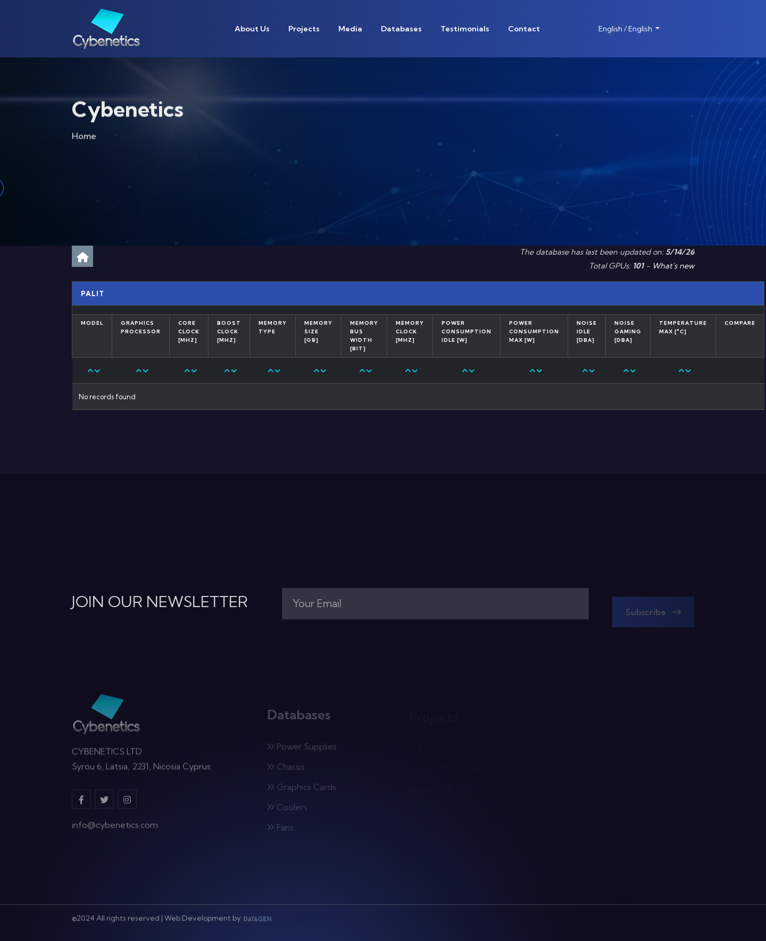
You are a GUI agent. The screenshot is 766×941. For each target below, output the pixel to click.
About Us (252, 28)
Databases (401, 28)
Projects (304, 28)
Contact (524, 28)
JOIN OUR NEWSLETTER (160, 601)
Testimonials (464, 28)
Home (84, 138)
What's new (673, 266)
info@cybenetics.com (115, 829)
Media (350, 28)
